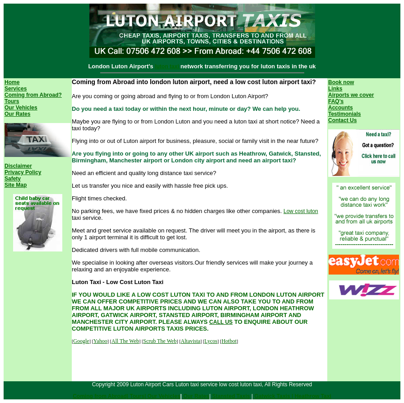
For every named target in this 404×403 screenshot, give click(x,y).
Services (16, 88)
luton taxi (168, 66)
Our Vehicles (21, 107)
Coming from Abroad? (33, 95)
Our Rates (17, 114)
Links (335, 88)
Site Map (16, 185)
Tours (12, 101)
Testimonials (344, 114)
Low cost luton (300, 211)
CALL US (221, 322)
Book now (341, 82)
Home (12, 82)
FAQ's (336, 101)
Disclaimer (18, 166)
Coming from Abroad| (101, 396)
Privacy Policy (23, 172)
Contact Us (342, 120)
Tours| (138, 396)
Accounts (340, 107)
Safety (13, 178)
